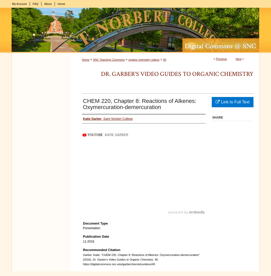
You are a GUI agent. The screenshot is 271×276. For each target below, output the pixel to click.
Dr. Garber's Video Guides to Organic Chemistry (177, 74)
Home (85, 59)
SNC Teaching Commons (109, 59)
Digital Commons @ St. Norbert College (135, 30)
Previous (221, 58)
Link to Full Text (232, 102)
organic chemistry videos (143, 59)
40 (164, 59)
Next (239, 58)
